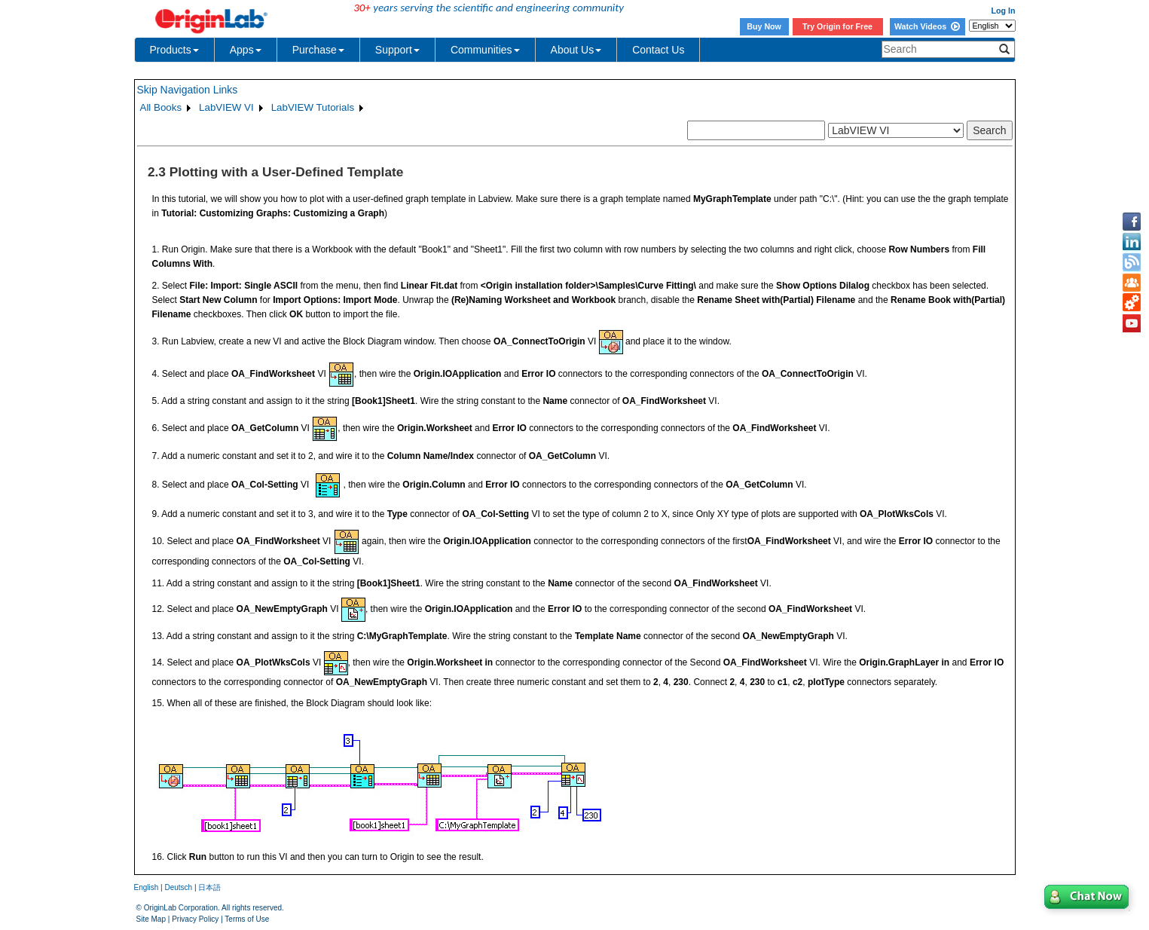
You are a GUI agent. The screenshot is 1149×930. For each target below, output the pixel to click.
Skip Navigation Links (187, 90)
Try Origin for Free (837, 26)
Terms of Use (247, 919)
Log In (1004, 10)
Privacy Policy (195, 919)
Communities (485, 50)
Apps (245, 50)
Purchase (318, 50)
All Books (161, 107)
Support (397, 50)
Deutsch (178, 887)
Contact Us (658, 50)
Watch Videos (927, 26)
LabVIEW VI (226, 107)
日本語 (209, 887)
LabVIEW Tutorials (312, 107)
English (146, 887)
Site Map (151, 919)
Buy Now (764, 26)
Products (174, 50)
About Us (576, 50)
